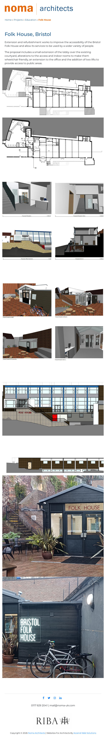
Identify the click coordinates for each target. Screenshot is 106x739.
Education (30, 19)
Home (8, 19)
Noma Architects (36, 733)
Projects (18, 19)
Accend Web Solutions (84, 733)
